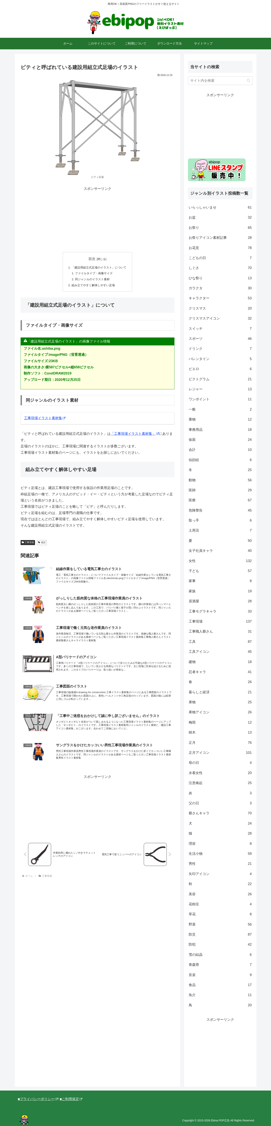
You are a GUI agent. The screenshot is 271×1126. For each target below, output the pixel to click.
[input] (220, 80)
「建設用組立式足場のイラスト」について (99, 267)
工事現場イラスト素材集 (44, 419)
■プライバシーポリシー (38, 1099)
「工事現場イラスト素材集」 (135, 435)
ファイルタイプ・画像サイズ (93, 274)
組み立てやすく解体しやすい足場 (93, 286)
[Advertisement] (97, 219)
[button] (248, 80)
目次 (91, 259)
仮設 (42, 544)
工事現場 (28, 544)
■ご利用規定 (71, 1099)
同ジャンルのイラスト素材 (91, 280)
